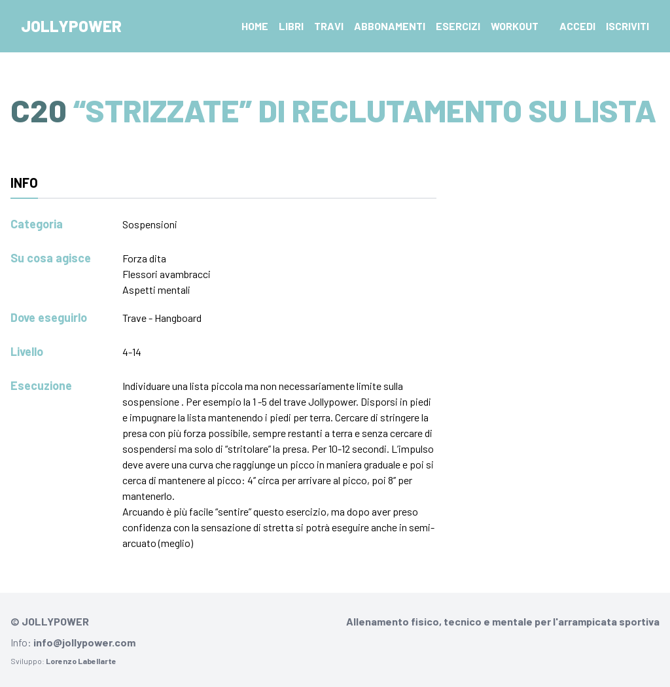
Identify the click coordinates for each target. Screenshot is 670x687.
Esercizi (458, 26)
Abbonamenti (389, 26)
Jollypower (71, 25)
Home (254, 26)
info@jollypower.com (84, 642)
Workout (514, 26)
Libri (291, 26)
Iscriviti (627, 26)
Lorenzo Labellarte (81, 660)
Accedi (577, 26)
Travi (329, 26)
